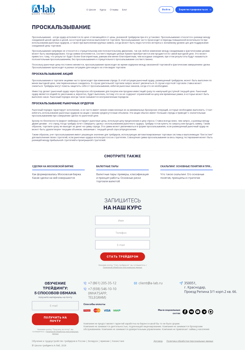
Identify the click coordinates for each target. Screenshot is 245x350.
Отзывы (114, 9)
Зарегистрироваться (193, 9)
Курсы (103, 9)
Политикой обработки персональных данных (122, 267)
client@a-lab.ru (151, 283)
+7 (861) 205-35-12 (102, 283)
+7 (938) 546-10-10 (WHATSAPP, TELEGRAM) (102, 293)
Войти (166, 9)
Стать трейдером (122, 256)
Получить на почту (55, 319)
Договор (158, 341)
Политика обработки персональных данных (189, 341)
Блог (124, 9)
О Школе (91, 9)
